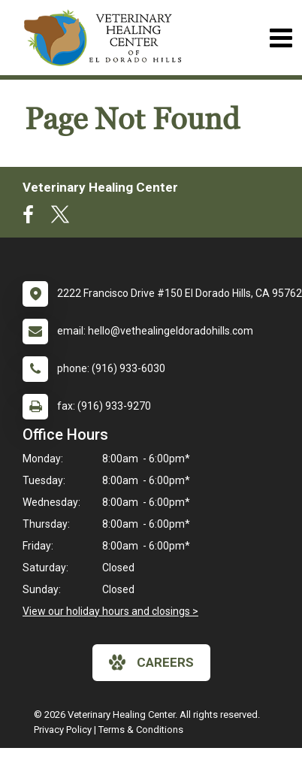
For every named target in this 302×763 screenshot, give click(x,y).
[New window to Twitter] (60, 218)
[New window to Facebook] (32, 218)
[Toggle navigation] (280, 38)
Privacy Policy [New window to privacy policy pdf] (63, 729)
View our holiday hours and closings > (110, 611)
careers (151, 662)
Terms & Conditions (140, 729)
